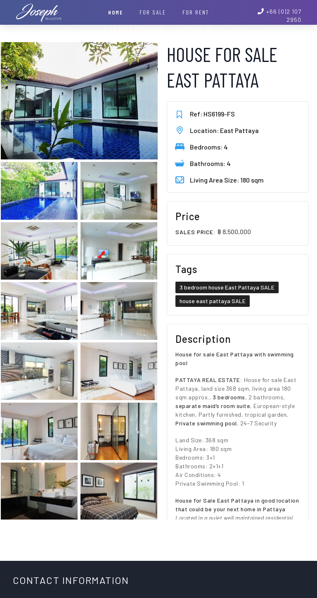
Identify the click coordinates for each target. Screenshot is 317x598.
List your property (133, 28)
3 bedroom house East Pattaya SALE (227, 287)
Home (115, 12)
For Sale (153, 12)
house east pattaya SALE (213, 300)
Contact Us (195, 28)
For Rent (195, 12)
